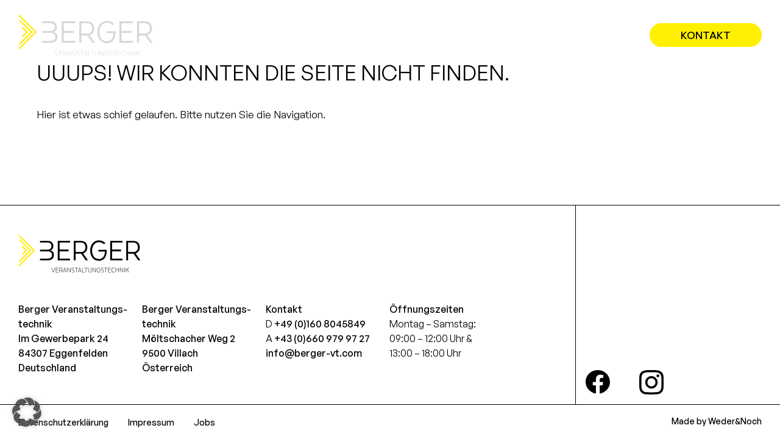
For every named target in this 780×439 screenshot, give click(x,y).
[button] (27, 412)
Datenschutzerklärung (63, 422)
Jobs (204, 422)
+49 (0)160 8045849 (320, 324)
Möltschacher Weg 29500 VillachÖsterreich (188, 353)
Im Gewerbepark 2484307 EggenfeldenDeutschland (63, 353)
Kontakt (706, 35)
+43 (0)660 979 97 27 (322, 338)
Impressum (151, 422)
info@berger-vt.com (314, 353)
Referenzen (582, 35)
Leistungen (488, 35)
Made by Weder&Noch (717, 421)
